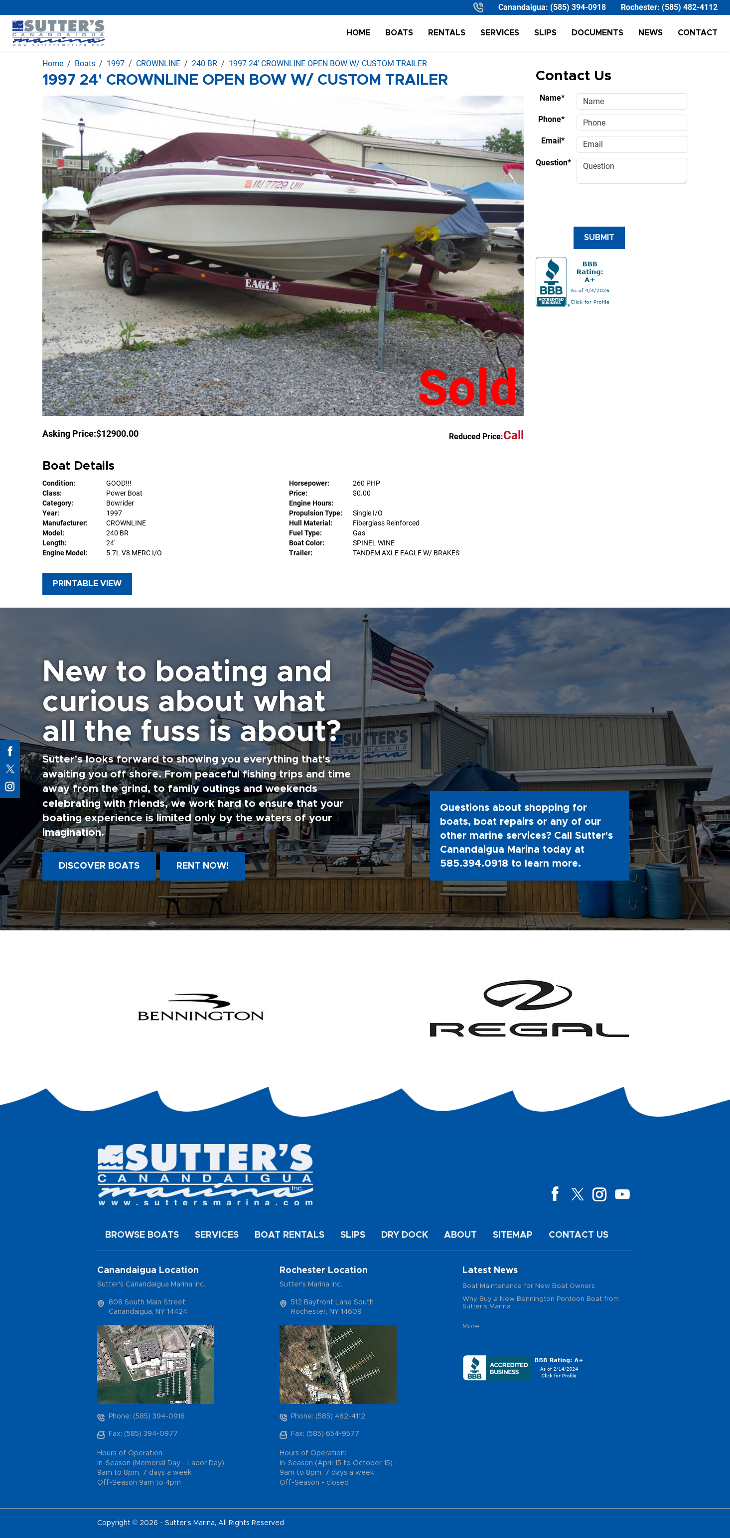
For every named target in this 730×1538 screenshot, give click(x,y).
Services (499, 33)
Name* (552, 98)
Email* (553, 140)
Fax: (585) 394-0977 (143, 1433)
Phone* (551, 119)
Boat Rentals (289, 1235)
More (470, 1326)
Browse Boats (142, 1235)
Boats (399, 33)
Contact (698, 33)
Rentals (446, 33)
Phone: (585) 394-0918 (147, 1416)
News (650, 33)
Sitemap (513, 1235)
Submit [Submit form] (599, 238)
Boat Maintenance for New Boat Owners (528, 1286)
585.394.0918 (474, 864)
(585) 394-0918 (578, 7)
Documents (597, 33)
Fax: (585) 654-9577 (325, 1433)
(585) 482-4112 (690, 7)
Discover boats (99, 866)
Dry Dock (404, 1235)
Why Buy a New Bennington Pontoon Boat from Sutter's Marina (540, 1303)
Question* (553, 162)
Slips (545, 33)
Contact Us (578, 1235)
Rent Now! (202, 866)
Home (358, 33)
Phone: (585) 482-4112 (328, 1416)
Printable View (87, 584)
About (460, 1235)
